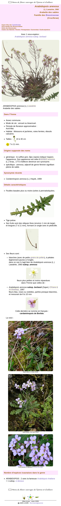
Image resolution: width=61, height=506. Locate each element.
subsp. (30, 36)
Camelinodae (16, 25)
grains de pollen (37, 257)
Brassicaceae (52, 15)
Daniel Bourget (38, 467)
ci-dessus (20, 481)
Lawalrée (32, 106)
